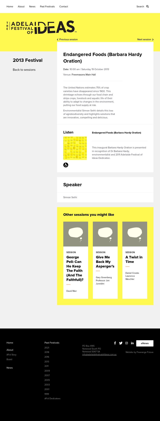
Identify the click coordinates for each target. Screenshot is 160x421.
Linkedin (132, 343)
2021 (47, 347)
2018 (47, 352)
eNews (145, 343)
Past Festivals (47, 6)
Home (10, 6)
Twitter (121, 343)
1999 (47, 394)
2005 (47, 380)
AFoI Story (11, 354)
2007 (47, 375)
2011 (46, 366)
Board (9, 359)
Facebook (115, 343)
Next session (144, 39)
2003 (47, 384)
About (21, 6)
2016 (47, 357)
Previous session (68, 39)
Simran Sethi (70, 197)
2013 (47, 361)
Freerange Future (145, 352)
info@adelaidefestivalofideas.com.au (99, 354)
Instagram (127, 343)
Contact (63, 6)
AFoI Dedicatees (52, 398)
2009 (47, 371)
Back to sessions (24, 70)
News (32, 6)
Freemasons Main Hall (84, 74)
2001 (47, 389)
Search (140, 6)
